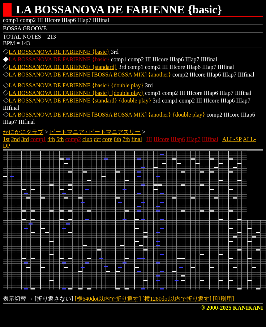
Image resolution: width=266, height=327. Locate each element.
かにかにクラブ (23, 132)
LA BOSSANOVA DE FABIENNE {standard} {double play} (80, 100)
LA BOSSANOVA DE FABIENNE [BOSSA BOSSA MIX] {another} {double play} (107, 115)
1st (6, 139)
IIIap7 (193, 139)
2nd (15, 139)
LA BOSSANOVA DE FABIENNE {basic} (59, 52)
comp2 (73, 139)
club (87, 139)
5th (60, 139)
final (137, 139)
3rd (25, 139)
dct (97, 139)
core (107, 139)
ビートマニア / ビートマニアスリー (95, 132)
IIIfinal (210, 139)
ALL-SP (232, 139)
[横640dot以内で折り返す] (108, 299)
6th (117, 139)
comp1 (38, 139)
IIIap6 (178, 139)
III (149, 139)
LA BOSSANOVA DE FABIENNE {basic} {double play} (76, 85)
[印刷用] (223, 299)
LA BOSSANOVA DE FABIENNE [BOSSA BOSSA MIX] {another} (90, 74)
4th (51, 139)
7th (126, 139)
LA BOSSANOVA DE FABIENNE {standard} (63, 67)
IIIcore (162, 139)
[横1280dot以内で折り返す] (176, 299)
